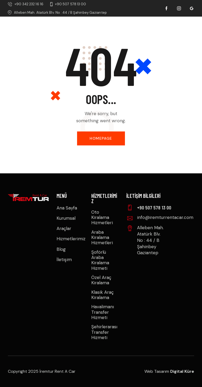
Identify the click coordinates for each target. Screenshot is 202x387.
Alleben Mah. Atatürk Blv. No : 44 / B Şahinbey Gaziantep (150, 240)
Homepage (101, 138)
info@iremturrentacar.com (165, 217)
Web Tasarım (169, 371)
